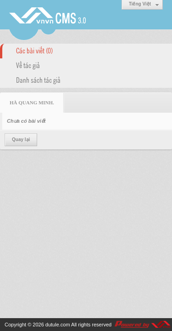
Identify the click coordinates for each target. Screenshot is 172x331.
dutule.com (57, 324)
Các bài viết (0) (34, 50)
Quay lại (21, 139)
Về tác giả (28, 65)
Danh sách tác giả (38, 79)
